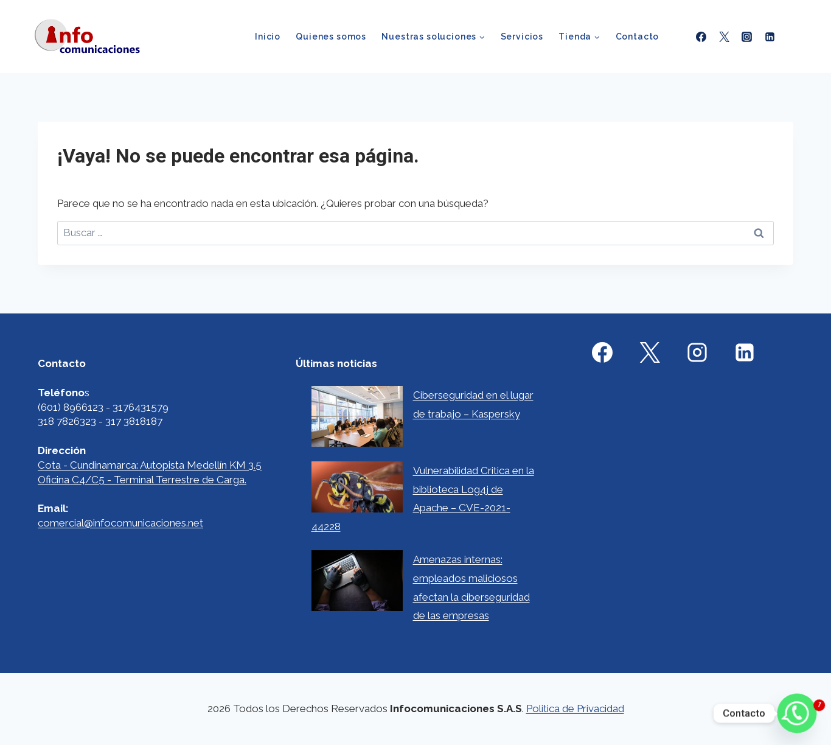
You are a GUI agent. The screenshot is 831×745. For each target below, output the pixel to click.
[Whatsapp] (797, 713)
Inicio (267, 36)
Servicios (522, 36)
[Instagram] (747, 36)
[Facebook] (701, 36)
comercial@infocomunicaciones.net (120, 523)
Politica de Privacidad (575, 708)
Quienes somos (331, 36)
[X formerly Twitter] (724, 36)
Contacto (637, 36)
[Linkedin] (769, 36)
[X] (649, 352)
